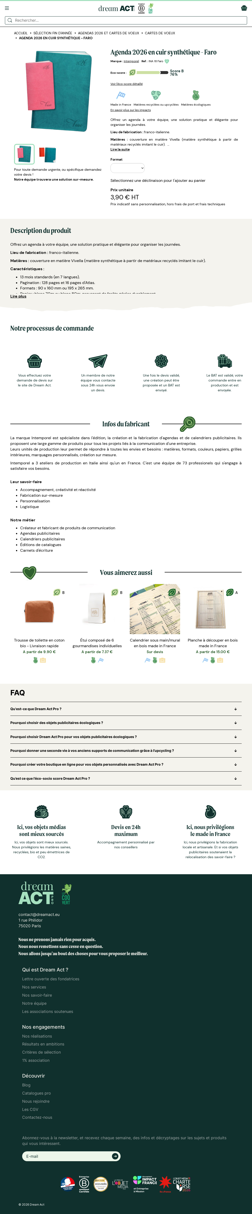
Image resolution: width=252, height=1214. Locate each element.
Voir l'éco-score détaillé (126, 84)
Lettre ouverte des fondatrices (50, 978)
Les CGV (30, 1109)
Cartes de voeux (160, 33)
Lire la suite (120, 149)
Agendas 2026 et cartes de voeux (108, 33)
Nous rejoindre (35, 1101)
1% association (35, 1060)
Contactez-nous (37, 1117)
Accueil (21, 33)
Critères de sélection (41, 1052)
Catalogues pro (36, 1093)
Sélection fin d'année (52, 33)
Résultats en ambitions (43, 1044)
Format (116, 159)
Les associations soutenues (47, 1011)
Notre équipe (34, 1003)
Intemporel (131, 61)
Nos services (34, 987)
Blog (26, 1084)
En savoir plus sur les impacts (130, 110)
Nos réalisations (37, 1036)
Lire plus (18, 296)
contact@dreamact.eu (39, 914)
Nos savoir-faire (37, 995)
